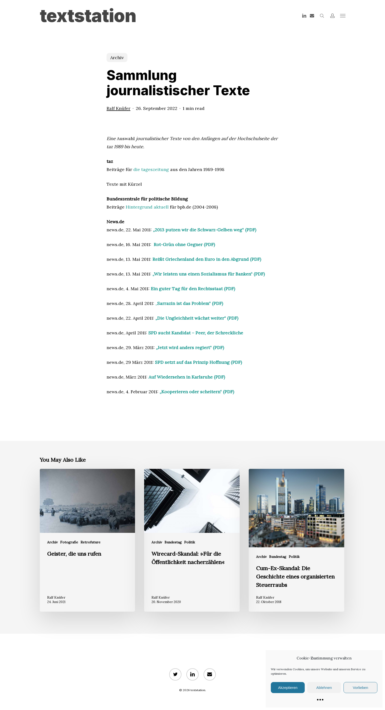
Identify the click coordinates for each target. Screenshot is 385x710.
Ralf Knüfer (118, 108)
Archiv (117, 57)
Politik (189, 542)
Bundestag (173, 542)
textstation (88, 16)
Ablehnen (324, 687)
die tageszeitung (151, 169)
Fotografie (69, 542)
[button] (342, 15)
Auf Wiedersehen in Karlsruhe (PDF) (187, 377)
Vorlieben (360, 687)
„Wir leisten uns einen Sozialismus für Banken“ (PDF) (208, 274)
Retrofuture (90, 542)
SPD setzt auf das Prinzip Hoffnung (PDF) (198, 362)
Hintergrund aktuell (147, 207)
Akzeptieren (287, 687)
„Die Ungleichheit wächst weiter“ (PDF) (196, 318)
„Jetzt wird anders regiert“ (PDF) (190, 347)
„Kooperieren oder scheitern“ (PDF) (197, 391)
